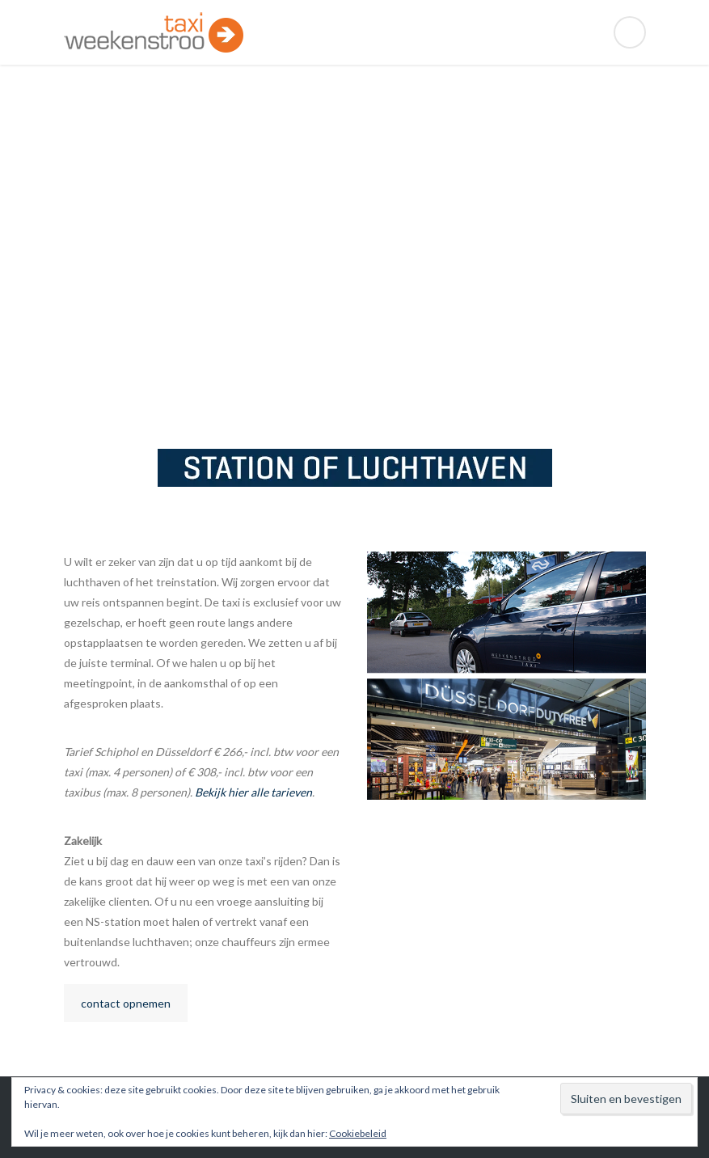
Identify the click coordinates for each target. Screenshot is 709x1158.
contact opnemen (126, 1003)
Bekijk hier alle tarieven (253, 792)
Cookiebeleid (357, 1133)
